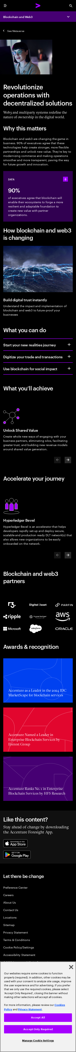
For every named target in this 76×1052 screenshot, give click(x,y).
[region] (38, 1006)
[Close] (71, 967)
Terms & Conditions (16, 940)
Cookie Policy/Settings (18, 947)
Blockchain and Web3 (18, 17)
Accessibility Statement (19, 955)
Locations (10, 917)
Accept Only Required (38, 1029)
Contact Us (10, 910)
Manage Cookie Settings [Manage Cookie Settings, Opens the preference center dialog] (38, 1040)
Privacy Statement (15, 932)
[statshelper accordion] (65, 179)
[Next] (68, 460)
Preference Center (15, 887)
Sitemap (9, 925)
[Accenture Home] (38, 6)
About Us (9, 902)
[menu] (5, 6)
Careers (8, 895)
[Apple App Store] (15, 843)
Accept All (38, 1017)
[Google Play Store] (17, 855)
